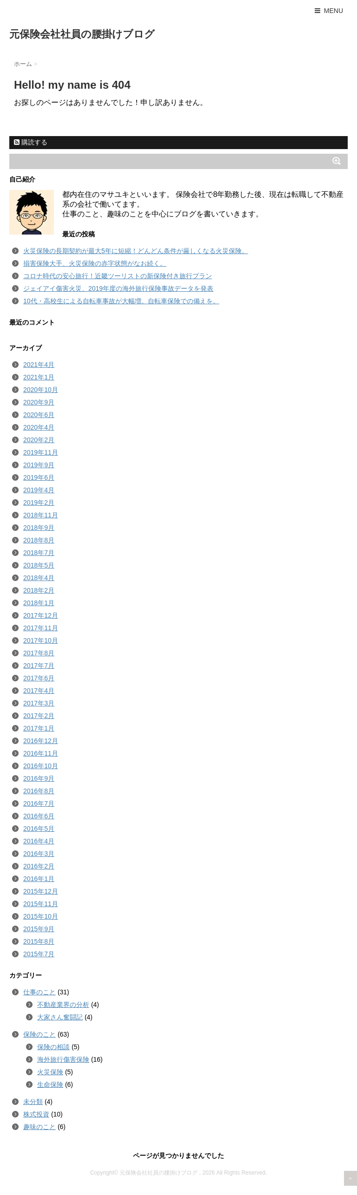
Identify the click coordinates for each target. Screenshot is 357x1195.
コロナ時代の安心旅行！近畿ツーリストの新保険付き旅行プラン (117, 276)
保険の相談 (53, 1047)
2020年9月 (38, 402)
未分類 (33, 1101)
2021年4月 (38, 364)
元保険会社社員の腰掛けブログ (82, 34)
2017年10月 (40, 640)
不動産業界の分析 (63, 1004)
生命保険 (50, 1084)
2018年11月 (40, 515)
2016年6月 (38, 816)
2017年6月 (38, 678)
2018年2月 (38, 590)
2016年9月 (38, 778)
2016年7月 (38, 803)
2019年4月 (38, 490)
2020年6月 (38, 414)
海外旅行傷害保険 (63, 1059)
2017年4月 (38, 690)
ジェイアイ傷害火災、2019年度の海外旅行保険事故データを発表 (118, 288)
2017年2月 (38, 715)
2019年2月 (38, 502)
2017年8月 (38, 653)
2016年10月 (40, 766)
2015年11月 (40, 904)
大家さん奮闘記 (60, 1017)
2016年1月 (38, 878)
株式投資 (36, 1114)
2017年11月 (40, 628)
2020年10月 (40, 389)
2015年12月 (40, 891)
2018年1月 (38, 603)
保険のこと (39, 1034)
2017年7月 (38, 665)
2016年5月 (38, 828)
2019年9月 (38, 465)
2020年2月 (38, 440)
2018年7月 (38, 552)
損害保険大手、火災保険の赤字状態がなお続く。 (94, 263)
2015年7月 (38, 954)
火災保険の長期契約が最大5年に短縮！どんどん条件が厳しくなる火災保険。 (135, 251)
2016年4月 (38, 841)
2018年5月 (38, 565)
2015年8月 (38, 941)
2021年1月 (38, 377)
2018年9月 (38, 527)
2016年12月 (40, 740)
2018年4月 (38, 577)
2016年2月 (38, 866)
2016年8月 (38, 791)
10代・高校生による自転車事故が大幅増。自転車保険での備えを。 (121, 301)
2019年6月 (38, 477)
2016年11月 (40, 753)
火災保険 (50, 1072)
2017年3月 (38, 703)
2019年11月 (40, 452)
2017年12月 (40, 615)
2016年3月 (38, 853)
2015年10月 (40, 916)
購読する (30, 142)
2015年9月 (38, 929)
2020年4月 (38, 427)
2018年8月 (38, 540)
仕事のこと (39, 992)
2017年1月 (38, 728)
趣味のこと (39, 1126)
